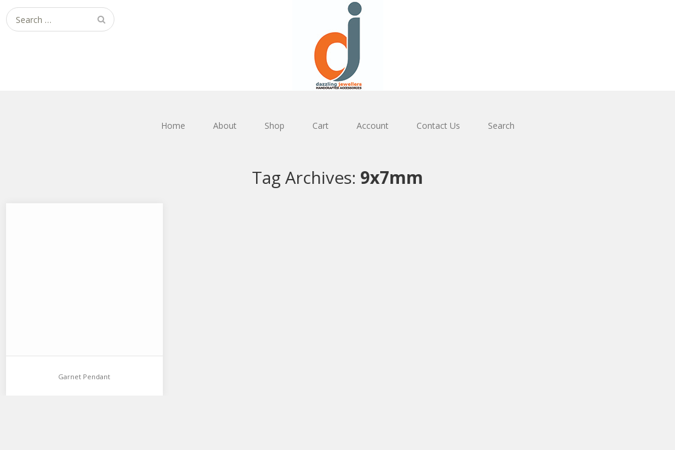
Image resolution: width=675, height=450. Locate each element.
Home (173, 125)
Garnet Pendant (84, 376)
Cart (320, 125)
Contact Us (438, 125)
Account (373, 125)
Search (501, 125)
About (225, 125)
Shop (275, 125)
